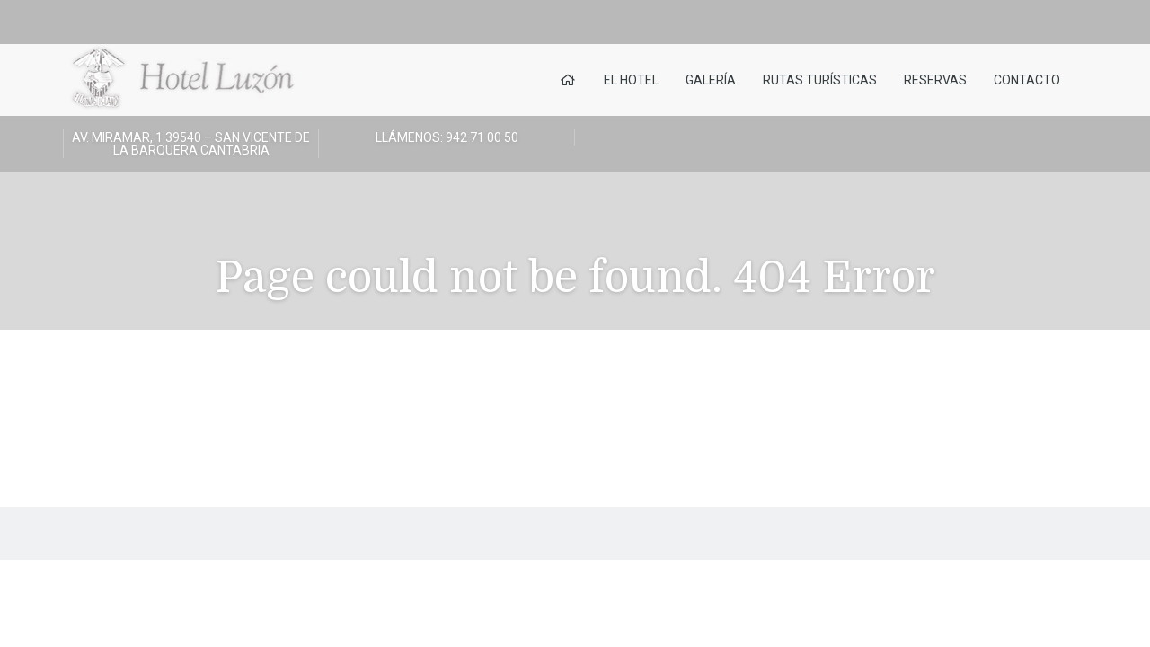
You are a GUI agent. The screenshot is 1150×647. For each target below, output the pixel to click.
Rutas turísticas (820, 80)
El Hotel (631, 80)
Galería (711, 80)
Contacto (1027, 80)
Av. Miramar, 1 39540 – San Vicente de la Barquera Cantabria (191, 143)
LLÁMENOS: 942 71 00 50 (447, 137)
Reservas (935, 80)
